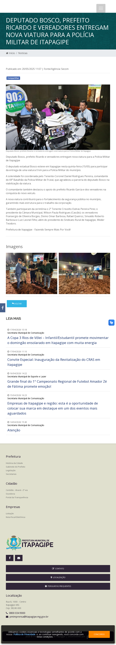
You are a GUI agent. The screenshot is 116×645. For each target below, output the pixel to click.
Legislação (11, 472)
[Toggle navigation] (100, 9)
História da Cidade (14, 464)
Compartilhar (13, 80)
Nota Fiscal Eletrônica (15, 518)
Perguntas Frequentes (58, 587)
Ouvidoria (10, 495)
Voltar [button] (17, 305)
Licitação (10, 515)
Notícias (22, 54)
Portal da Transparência (17, 499)
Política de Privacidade (24, 634)
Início (10, 54)
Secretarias (11, 475)
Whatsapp (41, 80)
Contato (58, 570)
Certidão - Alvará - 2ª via (17, 491)
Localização (58, 578)
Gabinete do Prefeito (15, 468)
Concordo (99, 634)
